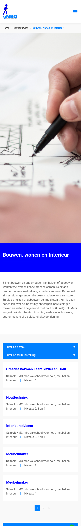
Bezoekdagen (20, 28)
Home (6, 28)
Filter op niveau (15, 347)
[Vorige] (49, 508)
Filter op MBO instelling (21, 355)
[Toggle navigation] (75, 11)
